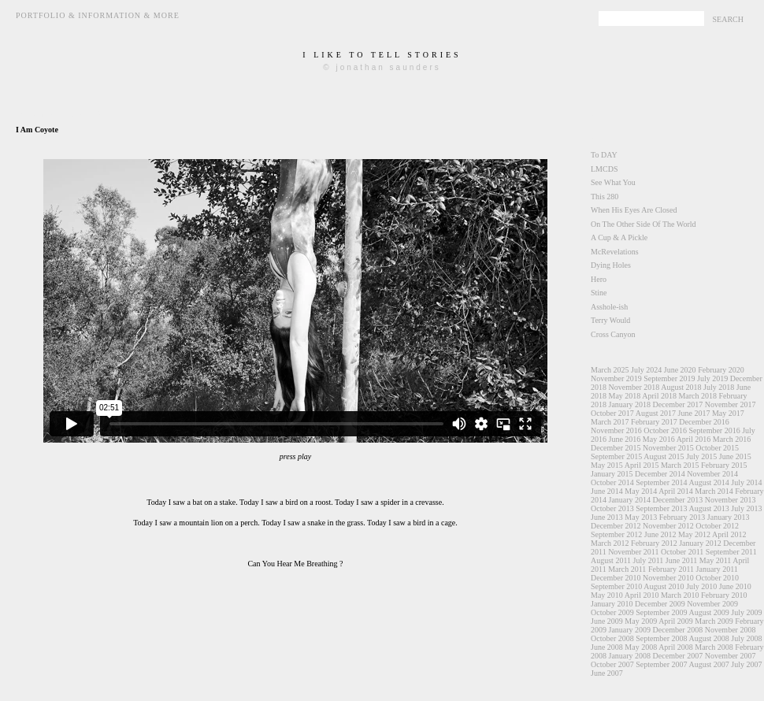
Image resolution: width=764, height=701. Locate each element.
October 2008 (612, 638)
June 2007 (607, 673)
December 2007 (678, 655)
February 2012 (654, 543)
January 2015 (612, 473)
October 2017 (612, 413)
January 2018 (630, 404)
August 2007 (708, 664)
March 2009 (714, 621)
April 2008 (675, 647)
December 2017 (678, 404)
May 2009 (641, 621)
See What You (613, 182)
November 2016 (616, 430)
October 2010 (717, 577)
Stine (599, 292)
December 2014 (660, 473)
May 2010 (607, 595)
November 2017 (730, 404)
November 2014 (712, 473)
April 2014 (675, 491)
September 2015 (616, 456)
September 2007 (661, 664)
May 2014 (641, 491)
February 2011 (671, 569)
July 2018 (718, 387)
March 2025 (610, 369)
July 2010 (701, 586)
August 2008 (708, 638)
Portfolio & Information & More (98, 15)
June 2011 (681, 560)
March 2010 (680, 595)
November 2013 (730, 499)
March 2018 (697, 395)
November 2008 (730, 629)
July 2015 (701, 456)
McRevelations (615, 251)
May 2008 (641, 647)
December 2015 (616, 447)
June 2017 (694, 413)
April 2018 (659, 395)
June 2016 (625, 439)
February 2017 (654, 421)
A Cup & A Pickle (619, 237)
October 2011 (682, 551)
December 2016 (704, 421)
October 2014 (612, 482)
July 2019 (712, 378)
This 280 (604, 196)
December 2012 (616, 525)
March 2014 (714, 491)
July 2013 (746, 508)
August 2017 (656, 413)
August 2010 (663, 586)
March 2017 (610, 421)
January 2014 (630, 499)
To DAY (604, 154)
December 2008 (678, 629)
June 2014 (607, 491)
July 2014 (746, 482)
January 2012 (700, 543)
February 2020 (721, 369)
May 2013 (641, 517)
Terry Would (610, 320)
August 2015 (663, 456)
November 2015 (668, 447)
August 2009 (708, 612)
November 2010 (668, 577)
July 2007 (746, 664)
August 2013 (708, 508)
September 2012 (616, 534)
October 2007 (612, 664)
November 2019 (616, 378)
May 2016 (659, 439)
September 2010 (616, 586)
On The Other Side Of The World (643, 224)
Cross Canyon (613, 334)
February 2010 (724, 595)
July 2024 (646, 369)
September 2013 (661, 508)
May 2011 (715, 560)
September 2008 (661, 638)
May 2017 (728, 413)
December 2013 (678, 499)
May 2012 (694, 534)
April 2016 (694, 439)
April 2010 (642, 595)
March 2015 (680, 465)
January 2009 (630, 629)
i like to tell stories (381, 54)
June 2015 (735, 456)
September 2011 (731, 551)
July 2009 (746, 612)
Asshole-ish (609, 306)
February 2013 (682, 517)
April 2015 (642, 465)
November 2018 (634, 387)
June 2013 (607, 517)
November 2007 (730, 655)
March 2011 (627, 569)
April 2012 (729, 534)
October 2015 (717, 447)
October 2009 (612, 612)
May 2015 (607, 465)
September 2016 (714, 430)
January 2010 (612, 603)
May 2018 (625, 395)
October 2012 (717, 525)
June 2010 (735, 586)
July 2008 (746, 638)
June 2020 (680, 369)
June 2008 (607, 647)
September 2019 (669, 378)
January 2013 (728, 517)
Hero (598, 279)
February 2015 (724, 465)
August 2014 (708, 482)
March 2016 (732, 439)
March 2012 (610, 543)
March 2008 (714, 647)
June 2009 (607, 621)
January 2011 (717, 569)
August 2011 (611, 560)
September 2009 (661, 612)
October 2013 (612, 508)
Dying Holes (611, 265)
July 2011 (648, 560)
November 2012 (668, 525)
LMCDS (604, 169)
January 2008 (630, 655)
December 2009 (660, 603)
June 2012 (660, 534)
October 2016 (665, 430)
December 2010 (616, 577)
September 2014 (661, 482)
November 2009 (712, 603)
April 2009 (675, 621)
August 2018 (681, 387)
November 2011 (633, 551)
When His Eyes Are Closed (634, 210)
